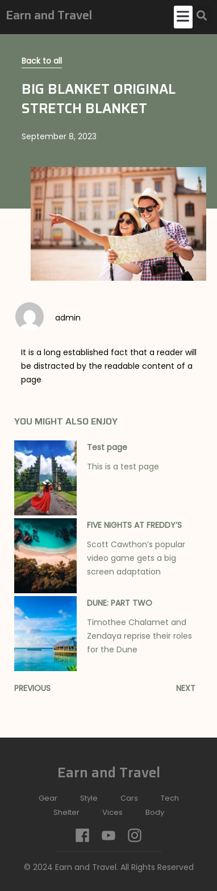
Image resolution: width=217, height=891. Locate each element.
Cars (129, 798)
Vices (112, 812)
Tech (170, 798)
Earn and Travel (49, 15)
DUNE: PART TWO (119, 603)
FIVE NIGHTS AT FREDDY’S (134, 525)
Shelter (66, 812)
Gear (48, 798)
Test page (107, 447)
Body (154, 812)
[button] (183, 17)
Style (89, 798)
